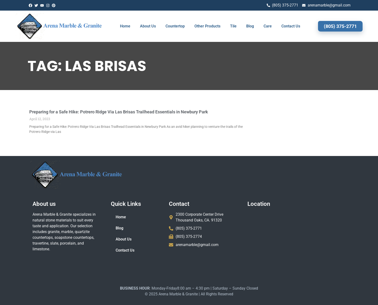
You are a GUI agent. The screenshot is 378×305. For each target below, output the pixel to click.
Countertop (175, 26)
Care (268, 26)
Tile (233, 26)
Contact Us (290, 26)
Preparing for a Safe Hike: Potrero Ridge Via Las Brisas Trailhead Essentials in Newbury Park (95, 111)
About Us (148, 26)
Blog (250, 26)
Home (125, 26)
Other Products (207, 26)
